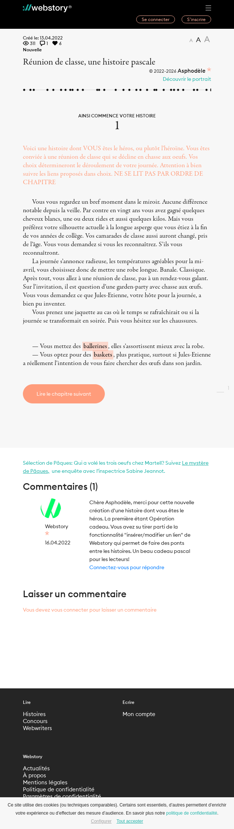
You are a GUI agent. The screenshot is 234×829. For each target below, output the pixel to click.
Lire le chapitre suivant (64, 394)
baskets (103, 355)
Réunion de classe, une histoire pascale (89, 62)
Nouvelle (32, 49)
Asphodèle (192, 70)
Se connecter (155, 19)
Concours (35, 721)
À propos (34, 775)
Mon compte (139, 714)
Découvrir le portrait (187, 79)
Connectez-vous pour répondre (126, 567)
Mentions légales (45, 782)
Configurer (101, 821)
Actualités (36, 768)
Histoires (34, 714)
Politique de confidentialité (58, 789)
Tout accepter (130, 821)
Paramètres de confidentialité (62, 796)
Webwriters (37, 728)
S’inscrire (196, 19)
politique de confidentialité (191, 813)
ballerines (95, 346)
